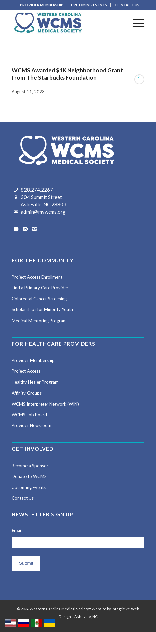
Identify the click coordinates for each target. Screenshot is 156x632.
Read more (139, 79)
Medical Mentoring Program (39, 320)
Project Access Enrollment (37, 277)
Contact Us (23, 498)
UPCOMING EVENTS (89, 5)
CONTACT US (127, 5)
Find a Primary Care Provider (40, 287)
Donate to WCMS (29, 476)
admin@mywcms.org (43, 212)
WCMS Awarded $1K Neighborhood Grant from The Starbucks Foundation (67, 74)
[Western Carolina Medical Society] (65, 23)
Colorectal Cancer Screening (39, 298)
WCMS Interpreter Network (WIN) (45, 404)
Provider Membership (33, 360)
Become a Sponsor (30, 465)
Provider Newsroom (31, 425)
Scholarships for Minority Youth (42, 309)
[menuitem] (42, 5)
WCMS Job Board (29, 414)
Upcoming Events (29, 487)
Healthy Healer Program (35, 382)
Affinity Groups (27, 393)
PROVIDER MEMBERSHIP (41, 5)
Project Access (26, 371)
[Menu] (135, 23)
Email (17, 530)
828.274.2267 (37, 190)
